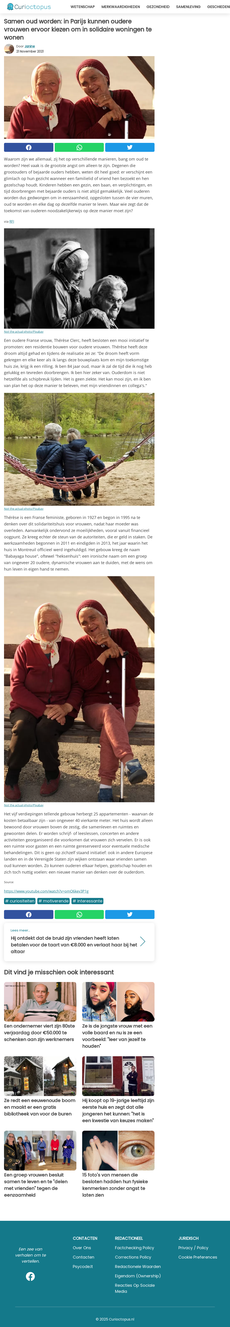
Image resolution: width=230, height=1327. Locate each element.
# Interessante (87, 901)
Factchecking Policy (134, 1248)
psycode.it (83, 1266)
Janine (30, 46)
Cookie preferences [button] (197, 1257)
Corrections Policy (133, 1257)
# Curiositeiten (19, 901)
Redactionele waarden (138, 1266)
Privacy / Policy (193, 1248)
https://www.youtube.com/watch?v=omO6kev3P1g (46, 891)
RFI (11, 221)
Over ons (82, 1248)
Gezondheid (157, 6)
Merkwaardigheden (120, 6)
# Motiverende (53, 901)
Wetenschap (83, 6)
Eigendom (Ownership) (138, 1276)
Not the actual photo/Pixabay (24, 332)
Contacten (83, 1257)
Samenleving (188, 6)
